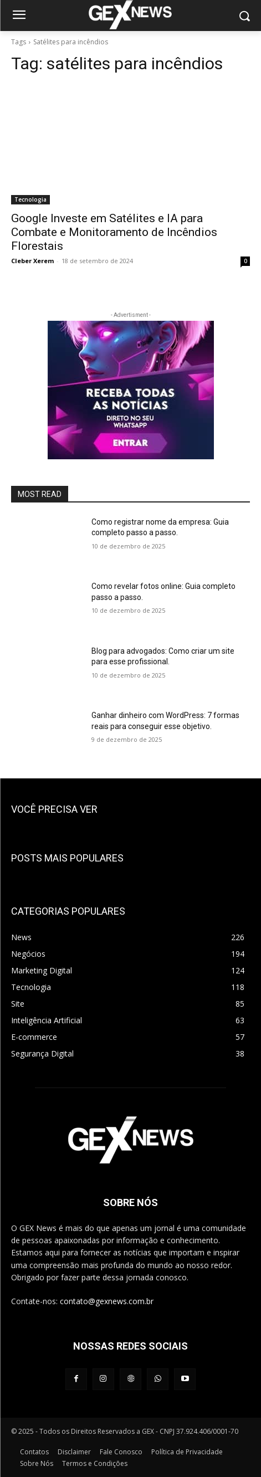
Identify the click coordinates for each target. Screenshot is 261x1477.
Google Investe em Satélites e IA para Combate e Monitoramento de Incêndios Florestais (114, 232)
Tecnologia (30, 199)
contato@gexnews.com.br (106, 1301)
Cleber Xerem (32, 261)
